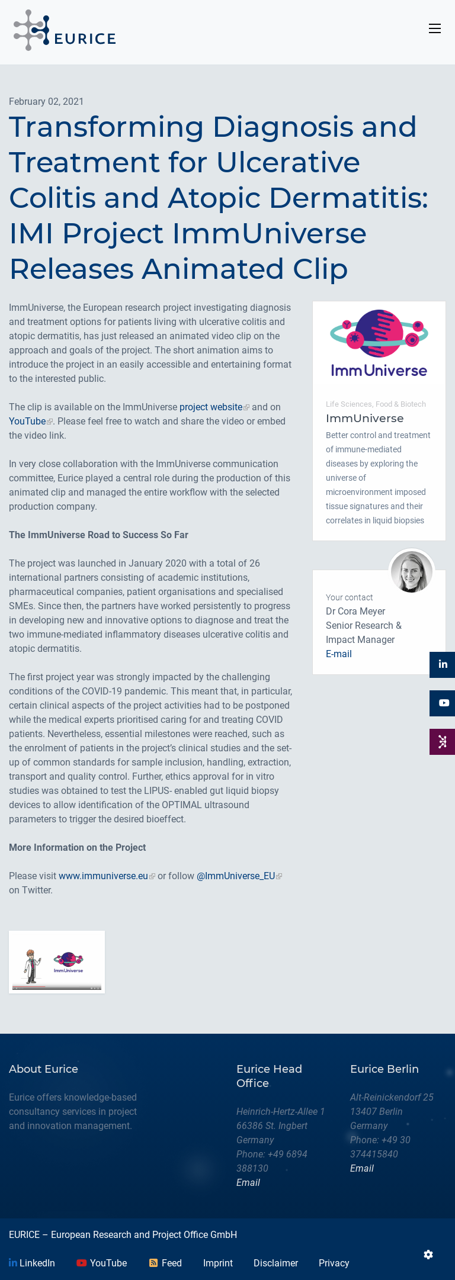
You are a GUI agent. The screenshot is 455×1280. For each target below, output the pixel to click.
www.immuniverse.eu (103, 876)
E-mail (339, 654)
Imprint (218, 1263)
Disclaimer (276, 1263)
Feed (165, 1263)
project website (211, 407)
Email (248, 1182)
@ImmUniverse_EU (236, 876)
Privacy (334, 1263)
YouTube (27, 421)
